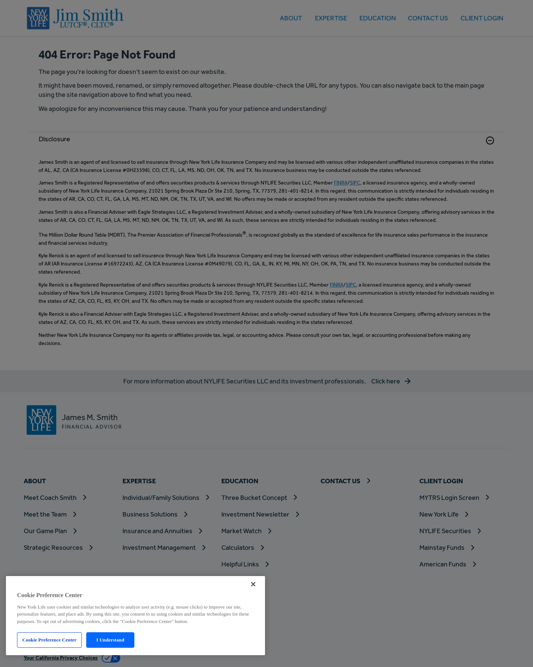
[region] (135, 615)
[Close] (253, 584)
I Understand (110, 640)
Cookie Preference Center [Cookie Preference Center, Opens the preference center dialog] (49, 640)
